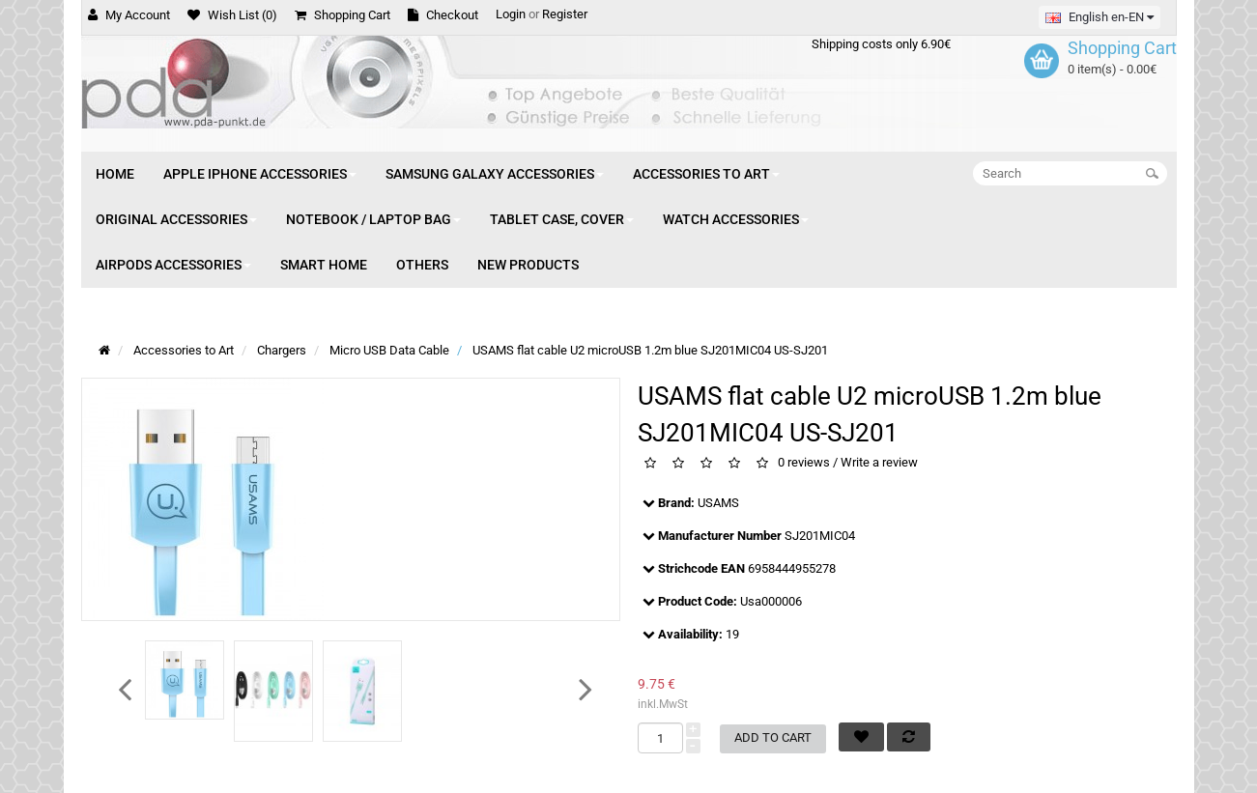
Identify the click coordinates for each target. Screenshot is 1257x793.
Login (511, 14)
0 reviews (804, 463)
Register (564, 14)
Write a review (879, 463)
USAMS (718, 503)
